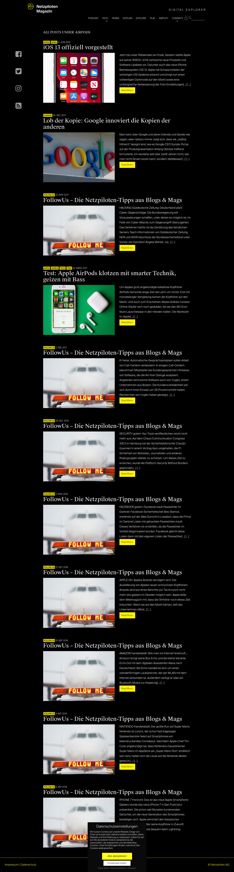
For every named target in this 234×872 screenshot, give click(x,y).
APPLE (46, 42)
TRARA (115, 18)
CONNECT (177, 18)
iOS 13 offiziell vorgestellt (78, 47)
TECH (105, 18)
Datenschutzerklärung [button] (118, 868)
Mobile (54, 268)
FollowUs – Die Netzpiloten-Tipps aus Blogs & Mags (112, 200)
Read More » (127, 90)
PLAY (152, 18)
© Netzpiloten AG (218, 864)
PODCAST (93, 18)
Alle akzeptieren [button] (117, 856)
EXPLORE (141, 18)
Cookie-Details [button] (103, 868)
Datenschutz (28, 864)
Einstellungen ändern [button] (117, 863)
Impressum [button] (132, 868)
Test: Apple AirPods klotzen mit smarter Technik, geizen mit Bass (109, 276)
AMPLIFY (163, 18)
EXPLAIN (127, 18)
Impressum (12, 864)
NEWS (54, 42)
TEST (69, 268)
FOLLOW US (49, 195)
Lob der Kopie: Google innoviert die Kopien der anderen (106, 123)
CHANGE (48, 116)
